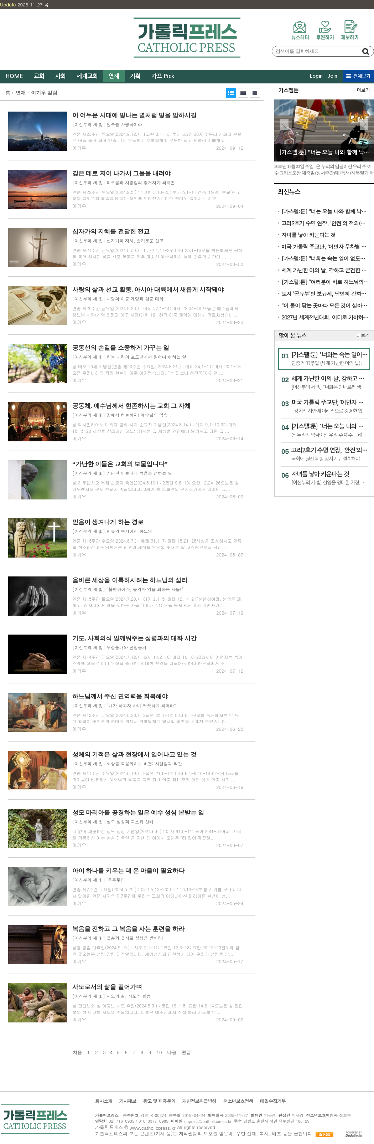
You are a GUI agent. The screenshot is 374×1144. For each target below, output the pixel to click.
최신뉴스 (289, 192)
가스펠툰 (288, 90)
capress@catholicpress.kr (207, 1121)
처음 (77, 1052)
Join (332, 75)
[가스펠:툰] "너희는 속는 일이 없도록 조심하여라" (325, 258)
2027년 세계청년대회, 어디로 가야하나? (325, 317)
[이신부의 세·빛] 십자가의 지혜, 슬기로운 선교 (118, 240)
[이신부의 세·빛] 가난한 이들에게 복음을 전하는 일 (122, 473)
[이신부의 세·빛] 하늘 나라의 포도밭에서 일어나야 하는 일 (129, 357)
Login (316, 75)
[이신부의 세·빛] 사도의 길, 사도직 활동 (111, 996)
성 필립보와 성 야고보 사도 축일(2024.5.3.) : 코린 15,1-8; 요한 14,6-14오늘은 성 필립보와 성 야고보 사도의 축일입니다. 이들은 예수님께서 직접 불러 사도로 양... (157, 1008)
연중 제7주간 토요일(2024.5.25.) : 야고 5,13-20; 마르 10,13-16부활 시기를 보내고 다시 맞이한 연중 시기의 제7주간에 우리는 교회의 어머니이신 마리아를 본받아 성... (156, 892)
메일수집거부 (273, 1101)
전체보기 (361, 76)
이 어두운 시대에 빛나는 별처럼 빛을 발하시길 (134, 115)
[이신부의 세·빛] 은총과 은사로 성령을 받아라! (117, 938)
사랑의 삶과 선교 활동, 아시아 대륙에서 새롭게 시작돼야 (148, 289)
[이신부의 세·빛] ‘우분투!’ (97, 880)
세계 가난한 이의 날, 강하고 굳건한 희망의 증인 (325, 270)
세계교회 (87, 76)
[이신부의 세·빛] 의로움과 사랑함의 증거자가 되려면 (123, 182)
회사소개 (103, 1101)
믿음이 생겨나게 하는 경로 (108, 522)
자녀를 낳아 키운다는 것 (308, 234)
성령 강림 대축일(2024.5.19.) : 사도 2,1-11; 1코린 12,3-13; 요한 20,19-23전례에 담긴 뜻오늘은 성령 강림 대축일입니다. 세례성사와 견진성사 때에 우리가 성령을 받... (156, 950)
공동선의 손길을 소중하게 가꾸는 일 (120, 347)
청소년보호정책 (238, 1101)
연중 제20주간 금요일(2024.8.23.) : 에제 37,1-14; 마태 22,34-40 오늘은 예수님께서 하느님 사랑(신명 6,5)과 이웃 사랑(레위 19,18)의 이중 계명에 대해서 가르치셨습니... (155, 311)
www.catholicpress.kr (153, 1127)
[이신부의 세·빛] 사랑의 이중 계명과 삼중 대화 (117, 299)
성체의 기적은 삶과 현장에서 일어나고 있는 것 (134, 754)
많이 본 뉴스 (293, 335)
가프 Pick (162, 76)
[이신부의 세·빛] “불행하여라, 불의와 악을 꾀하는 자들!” (127, 589)
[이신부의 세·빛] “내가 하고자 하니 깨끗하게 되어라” (124, 705)
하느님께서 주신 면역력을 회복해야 (120, 696)
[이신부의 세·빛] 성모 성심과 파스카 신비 (113, 822)
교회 (39, 76)
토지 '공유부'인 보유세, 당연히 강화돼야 (325, 293)
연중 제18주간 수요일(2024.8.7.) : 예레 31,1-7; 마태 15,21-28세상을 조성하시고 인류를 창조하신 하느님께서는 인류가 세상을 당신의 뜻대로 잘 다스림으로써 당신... (157, 544)
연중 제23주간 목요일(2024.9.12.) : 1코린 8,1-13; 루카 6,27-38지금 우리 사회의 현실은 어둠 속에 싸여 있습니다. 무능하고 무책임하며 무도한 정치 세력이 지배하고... (156, 137)
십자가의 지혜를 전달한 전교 (111, 231)
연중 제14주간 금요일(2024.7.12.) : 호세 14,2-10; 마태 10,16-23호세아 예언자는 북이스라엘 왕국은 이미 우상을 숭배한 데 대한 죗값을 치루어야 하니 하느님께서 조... (157, 660)
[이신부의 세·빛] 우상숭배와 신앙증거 (109, 647)
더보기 (363, 90)
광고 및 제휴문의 (159, 1101)
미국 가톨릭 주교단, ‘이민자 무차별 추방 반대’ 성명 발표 (325, 246)
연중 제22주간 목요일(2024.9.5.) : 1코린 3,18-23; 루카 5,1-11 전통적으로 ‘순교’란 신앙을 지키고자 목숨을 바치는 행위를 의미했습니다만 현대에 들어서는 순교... (157, 195)
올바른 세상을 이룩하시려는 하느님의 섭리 (129, 580)
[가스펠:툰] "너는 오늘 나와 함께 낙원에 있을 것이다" (325, 211)
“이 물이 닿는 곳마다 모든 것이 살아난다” (325, 305)
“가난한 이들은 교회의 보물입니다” (120, 464)
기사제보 (127, 1101)
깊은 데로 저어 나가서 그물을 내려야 (121, 173)
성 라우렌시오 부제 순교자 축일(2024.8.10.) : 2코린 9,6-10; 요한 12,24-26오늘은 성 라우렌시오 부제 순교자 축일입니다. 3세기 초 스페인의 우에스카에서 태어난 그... (155, 485)
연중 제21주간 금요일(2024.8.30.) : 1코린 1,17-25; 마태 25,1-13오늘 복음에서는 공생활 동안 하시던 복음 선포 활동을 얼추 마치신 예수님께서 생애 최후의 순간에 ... (157, 253)
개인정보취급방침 (199, 1101)
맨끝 (186, 1052)
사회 (60, 76)
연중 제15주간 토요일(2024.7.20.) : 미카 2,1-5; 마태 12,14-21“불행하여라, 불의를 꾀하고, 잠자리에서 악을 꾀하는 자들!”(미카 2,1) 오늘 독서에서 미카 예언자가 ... (156, 602)
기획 (135, 76)
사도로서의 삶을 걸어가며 (107, 987)
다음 (171, 1052)
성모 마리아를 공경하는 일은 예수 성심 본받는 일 (138, 812)
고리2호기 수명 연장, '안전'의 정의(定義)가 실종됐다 (325, 223)
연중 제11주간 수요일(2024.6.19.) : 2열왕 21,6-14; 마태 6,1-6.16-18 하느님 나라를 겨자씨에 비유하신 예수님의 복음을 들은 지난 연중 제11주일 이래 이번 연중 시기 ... (155, 776)
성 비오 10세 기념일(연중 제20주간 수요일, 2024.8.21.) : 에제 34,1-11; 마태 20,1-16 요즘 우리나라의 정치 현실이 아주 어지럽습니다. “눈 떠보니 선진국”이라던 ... (156, 369)
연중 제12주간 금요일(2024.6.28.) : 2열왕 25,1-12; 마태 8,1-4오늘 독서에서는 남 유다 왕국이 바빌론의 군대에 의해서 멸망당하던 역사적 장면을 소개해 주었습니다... (155, 718)
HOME (14, 76)
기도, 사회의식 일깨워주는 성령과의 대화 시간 (134, 638)
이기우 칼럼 (44, 93)
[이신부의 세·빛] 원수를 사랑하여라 (107, 124)
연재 (114, 76)
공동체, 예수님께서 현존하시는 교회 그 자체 (131, 405)
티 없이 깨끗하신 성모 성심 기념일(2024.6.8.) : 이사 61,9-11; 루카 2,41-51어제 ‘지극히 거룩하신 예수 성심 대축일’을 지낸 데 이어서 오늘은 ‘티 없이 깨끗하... (156, 834)
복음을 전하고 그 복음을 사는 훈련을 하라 (128, 928)
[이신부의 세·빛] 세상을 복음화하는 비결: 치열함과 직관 (127, 763)
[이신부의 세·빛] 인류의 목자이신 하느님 (112, 531)
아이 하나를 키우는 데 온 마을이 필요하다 (128, 870)
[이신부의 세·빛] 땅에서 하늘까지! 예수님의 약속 (120, 415)
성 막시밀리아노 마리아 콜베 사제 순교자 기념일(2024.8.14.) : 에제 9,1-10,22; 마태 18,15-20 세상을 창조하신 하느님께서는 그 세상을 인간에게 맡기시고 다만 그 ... (154, 427)
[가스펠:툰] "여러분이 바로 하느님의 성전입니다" (325, 282)
